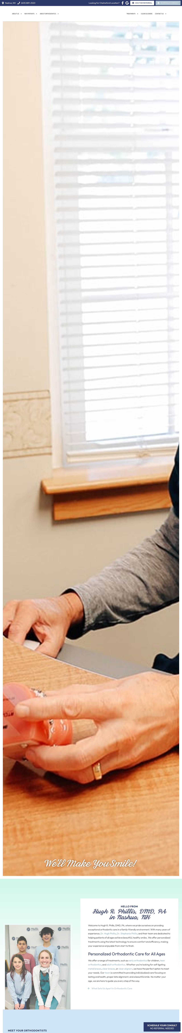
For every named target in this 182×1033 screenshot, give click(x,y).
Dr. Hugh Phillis (108, 933)
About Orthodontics (49, 14)
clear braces (108, 968)
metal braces (94, 968)
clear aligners (126, 968)
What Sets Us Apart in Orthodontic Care (112, 988)
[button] (129, 988)
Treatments (132, 14)
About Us (17, 14)
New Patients (30, 14)
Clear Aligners (146, 14)
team (107, 972)
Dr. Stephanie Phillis (127, 933)
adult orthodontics (115, 964)
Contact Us (161, 14)
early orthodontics (137, 960)
